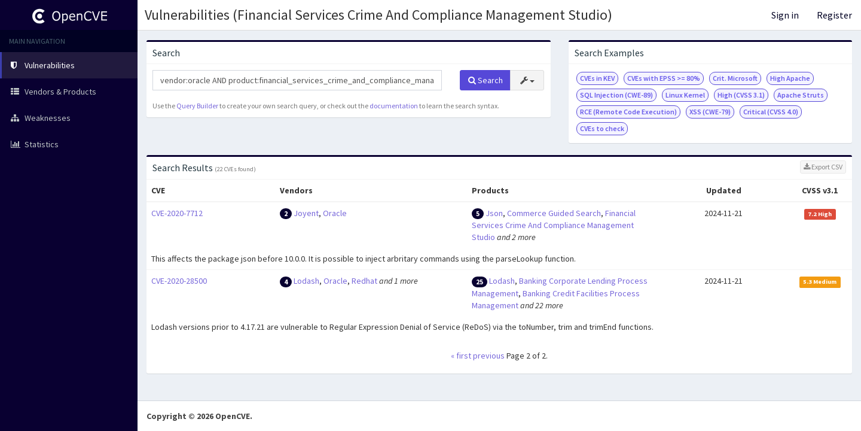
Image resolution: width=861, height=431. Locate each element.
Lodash (306, 280)
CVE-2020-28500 (179, 280)
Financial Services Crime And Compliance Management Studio (554, 225)
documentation (394, 105)
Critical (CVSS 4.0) (770, 111)
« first (461, 355)
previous (489, 355)
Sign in (785, 15)
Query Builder (197, 105)
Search (485, 80)
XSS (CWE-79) (710, 111)
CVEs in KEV (597, 78)
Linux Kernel (685, 94)
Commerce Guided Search (554, 213)
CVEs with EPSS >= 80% (663, 78)
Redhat (364, 280)
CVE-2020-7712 (177, 213)
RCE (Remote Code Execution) (628, 111)
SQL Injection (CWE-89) (616, 94)
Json (494, 213)
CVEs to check (602, 128)
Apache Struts (800, 94)
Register (834, 15)
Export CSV (823, 166)
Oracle (335, 213)
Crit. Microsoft (735, 78)
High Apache (790, 78)
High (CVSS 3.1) (741, 94)
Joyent (306, 213)
